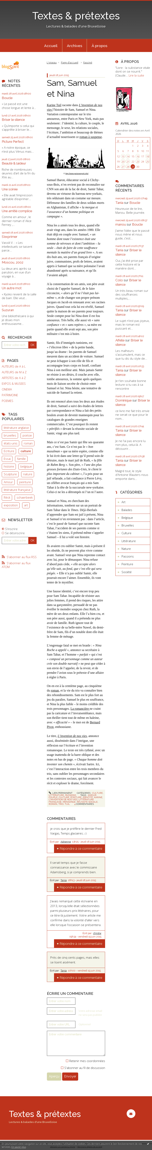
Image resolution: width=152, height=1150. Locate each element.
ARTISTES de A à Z (14, 378)
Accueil (50, 45)
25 (147, 161)
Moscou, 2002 (12, 262)
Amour (8, 482)
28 (127, 166)
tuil (67, 804)
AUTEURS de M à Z (14, 372)
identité (88, 797)
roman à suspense (90, 137)
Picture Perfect (13, 142)
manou (120, 224)
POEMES (7, 401)
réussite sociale (87, 801)
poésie (27, 435)
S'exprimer (9, 237)
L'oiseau (52, 62)
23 (137, 161)
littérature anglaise (16, 428)
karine (98, 797)
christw (97, 933)
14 (127, 156)
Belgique (127, 518)
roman (28, 443)
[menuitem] (51, 45)
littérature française (17, 490)
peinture (25, 482)
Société (127, 572)
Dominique (123, 400)
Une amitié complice (17, 211)
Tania (64, 880)
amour (92, 795)
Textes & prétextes (76, 16)
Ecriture (9, 451)
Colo (119, 280)
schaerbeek (25, 497)
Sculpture (10, 474)
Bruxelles (128, 525)
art (26, 505)
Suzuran (8, 310)
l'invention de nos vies (63, 799)
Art (123, 502)
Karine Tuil (54, 105)
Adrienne (66, 841)
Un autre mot (12, 288)
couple (53, 797)
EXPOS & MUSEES (14, 384)
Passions (70, 795)
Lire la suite (136, 75)
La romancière (80, 708)
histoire (9, 466)
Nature (126, 549)
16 (137, 156)
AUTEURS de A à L (14, 366)
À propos (99, 45)
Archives (74, 45)
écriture (76, 797)
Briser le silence (13, 120)
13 (123, 156)
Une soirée (10, 189)
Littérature (56, 795)
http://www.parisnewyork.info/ (76, 174)
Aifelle (119, 340)
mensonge (69, 801)
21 (127, 161)
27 (123, 166)
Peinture (127, 564)
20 (123, 161)
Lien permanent (60, 793)
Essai (7, 459)
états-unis (10, 443)
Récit (7, 497)
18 (147, 156)
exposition (11, 505)
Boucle (7, 98)
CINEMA (7, 389)
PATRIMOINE (10, 395)
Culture (97, 793)
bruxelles (10, 435)
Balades (127, 510)
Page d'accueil (69, 62)
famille (21, 459)
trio (61, 804)
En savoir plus (18, 1147)
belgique (26, 466)
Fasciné (87, 62)
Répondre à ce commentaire (81, 848)
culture (26, 451)
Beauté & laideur (14, 163)
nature (27, 474)
